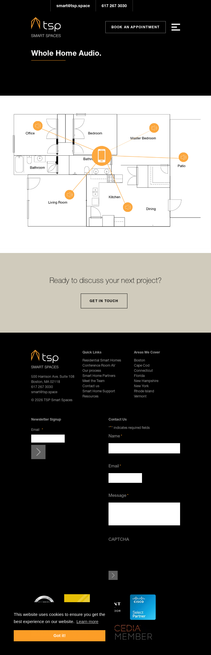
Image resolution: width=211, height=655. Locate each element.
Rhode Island (144, 391)
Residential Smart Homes (101, 360)
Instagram (141, 5)
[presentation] (152, 557)
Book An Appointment (135, 27)
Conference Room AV (98, 365)
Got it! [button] (60, 635)
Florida (139, 375)
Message (119, 495)
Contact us (90, 386)
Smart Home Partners (98, 375)
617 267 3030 (114, 5)
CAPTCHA (119, 539)
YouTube (167, 5)
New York (141, 386)
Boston (139, 360)
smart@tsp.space (73, 5)
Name (115, 436)
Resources (90, 396)
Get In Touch (104, 301)
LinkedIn (175, 5)
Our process (91, 370)
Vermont (140, 396)
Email (37, 429)
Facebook (150, 5)
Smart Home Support (98, 391)
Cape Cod (141, 365)
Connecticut (143, 370)
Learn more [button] (87, 621)
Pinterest (158, 5)
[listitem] (96, 152)
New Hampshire (146, 381)
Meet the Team (93, 381)
